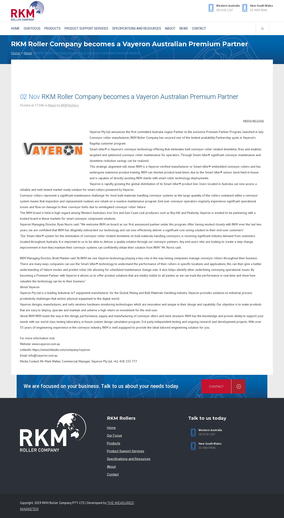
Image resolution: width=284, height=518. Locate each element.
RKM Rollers (70, 105)
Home (15, 53)
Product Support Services (125, 451)
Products (113, 443)
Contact (113, 474)
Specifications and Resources (128, 459)
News (28, 53)
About (111, 467)
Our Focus (114, 436)
